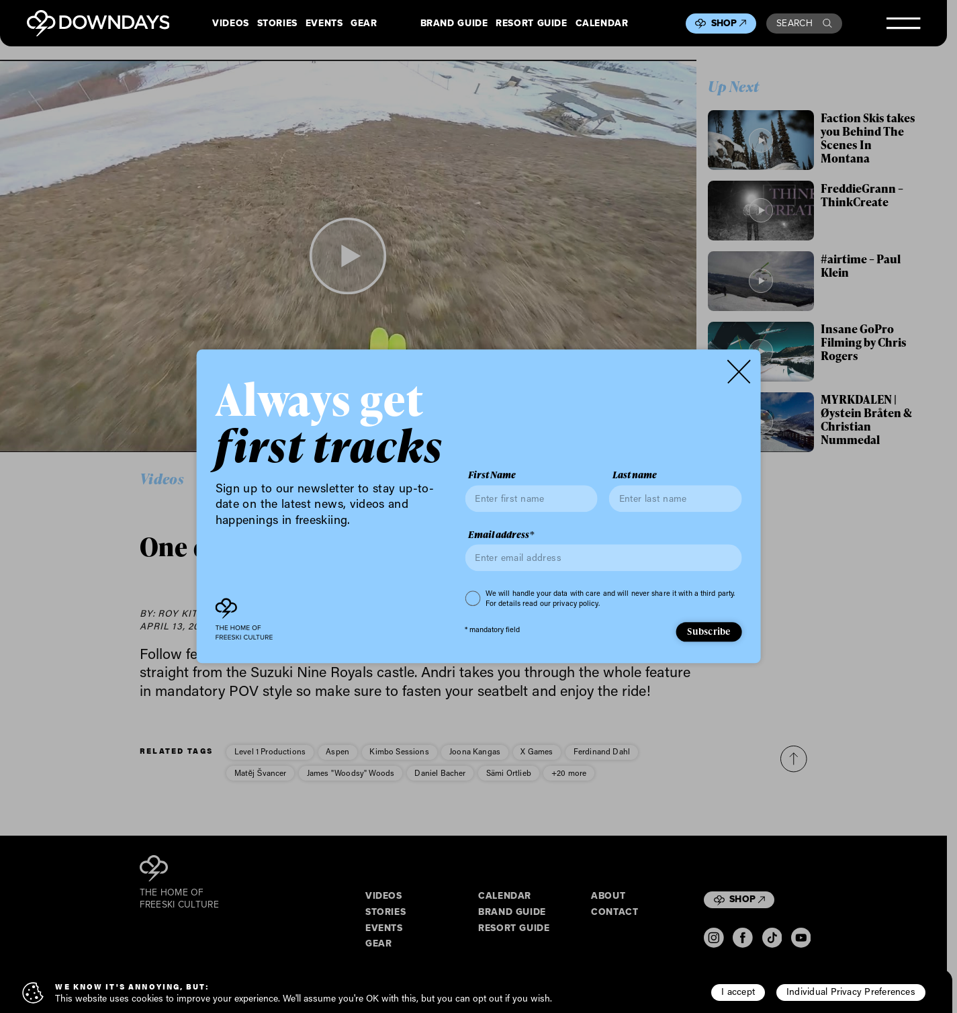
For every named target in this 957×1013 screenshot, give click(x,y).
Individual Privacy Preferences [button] (850, 991)
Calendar (602, 23)
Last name (634, 476)
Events (324, 23)
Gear (364, 23)
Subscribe (708, 631)
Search (804, 23)
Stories (277, 23)
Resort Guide (531, 23)
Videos (230, 23)
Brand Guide (454, 23)
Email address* (501, 535)
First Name (492, 476)
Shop (729, 23)
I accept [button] (738, 991)
